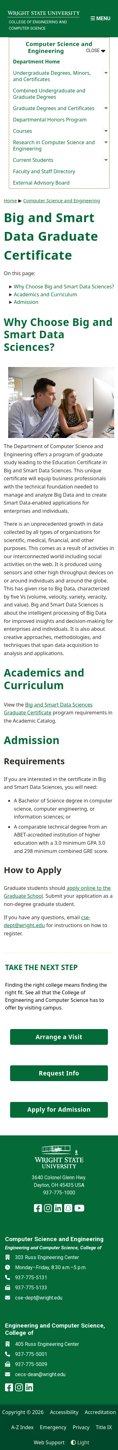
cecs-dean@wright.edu (40, 1374)
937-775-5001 (31, 1354)
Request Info (59, 1073)
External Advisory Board (41, 182)
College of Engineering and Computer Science (38, 25)
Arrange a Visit (59, 1037)
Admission (26, 302)
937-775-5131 (31, 1278)
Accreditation (100, 1412)
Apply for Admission (59, 1109)
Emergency (53, 1427)
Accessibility (64, 1412)
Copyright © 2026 (23, 1412)
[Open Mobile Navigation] (100, 18)
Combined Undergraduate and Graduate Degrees (49, 93)
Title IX (104, 1427)
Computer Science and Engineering (61, 201)
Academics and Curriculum (45, 294)
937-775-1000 (59, 1193)
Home (10, 201)
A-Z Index (22, 1427)
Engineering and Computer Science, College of (53, 1248)
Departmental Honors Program (50, 119)
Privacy (81, 1427)
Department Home (36, 61)
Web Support (49, 1442)
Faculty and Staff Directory (44, 171)
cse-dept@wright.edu (38, 1298)
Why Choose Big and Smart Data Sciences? (64, 286)
